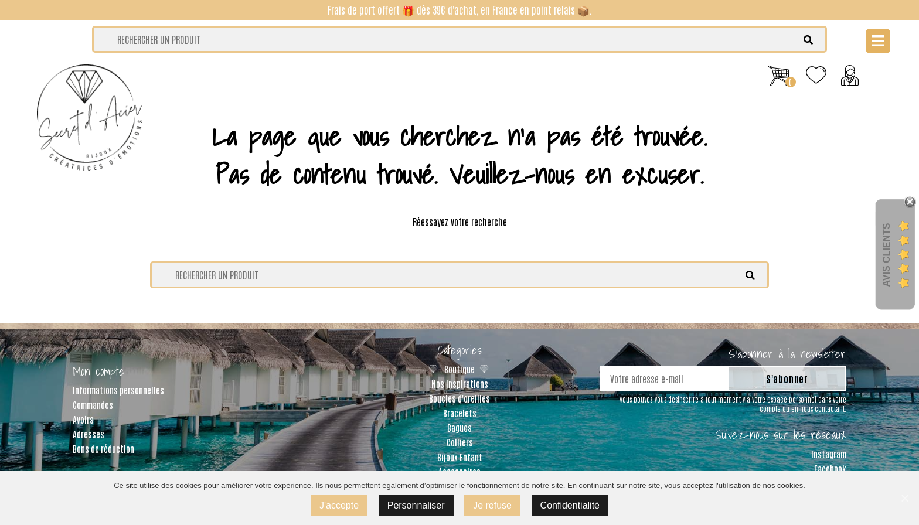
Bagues (459, 427)
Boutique (459, 368)
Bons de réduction (103, 448)
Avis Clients (886, 255)
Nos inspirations (459, 383)
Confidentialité (570, 505)
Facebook (830, 468)
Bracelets (459, 412)
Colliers (460, 442)
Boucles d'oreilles (459, 398)
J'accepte (339, 505)
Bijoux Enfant (459, 456)
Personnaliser (416, 505)
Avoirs (83, 419)
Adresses (88, 433)
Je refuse (492, 505)
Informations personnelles (118, 390)
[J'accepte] (904, 498)
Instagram (828, 453)
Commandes (93, 404)
